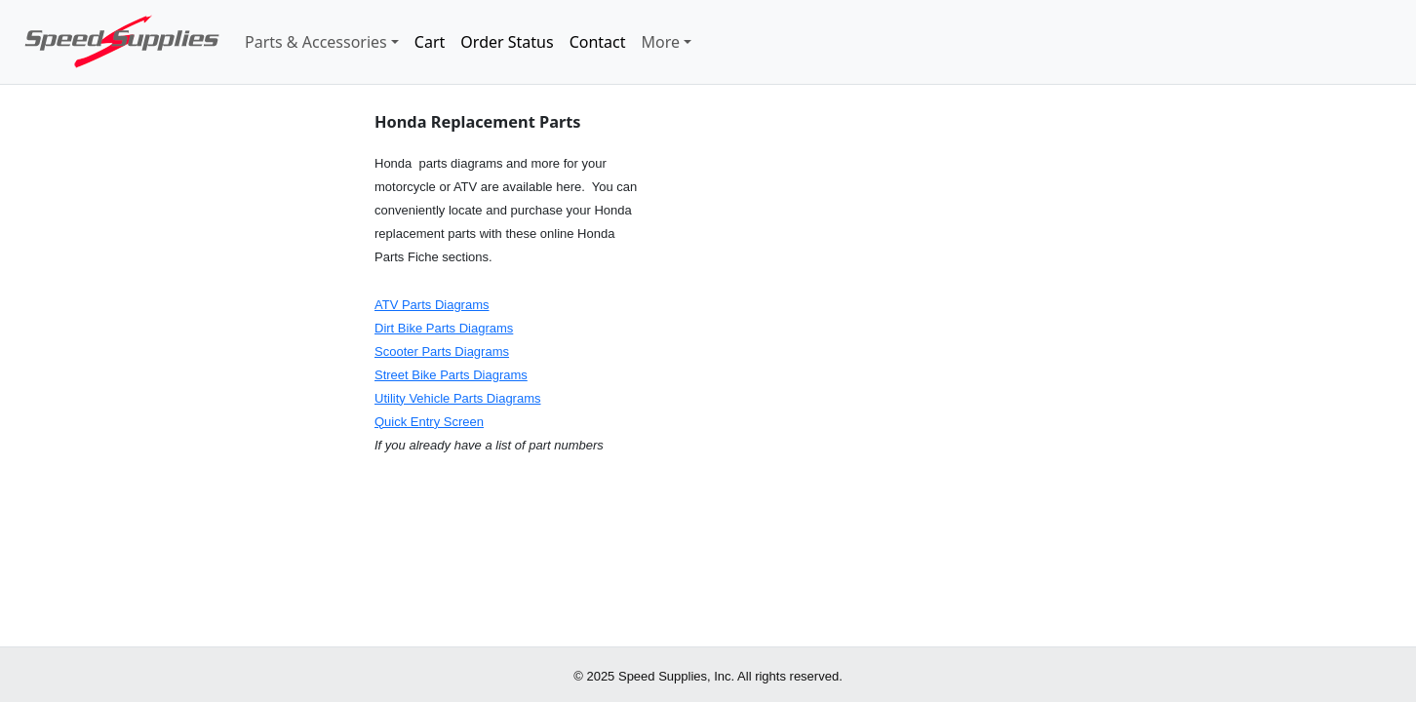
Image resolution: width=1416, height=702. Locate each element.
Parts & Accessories (316, 42)
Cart (429, 42)
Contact (598, 42)
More (661, 42)
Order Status (506, 42)
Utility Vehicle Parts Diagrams (457, 398)
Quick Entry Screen (429, 421)
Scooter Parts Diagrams (441, 351)
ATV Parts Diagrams (432, 304)
